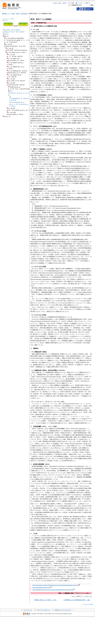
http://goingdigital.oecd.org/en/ (42, 587)
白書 (17, 13)
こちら (90, 596)
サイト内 (80, 2)
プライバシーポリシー (43, 610)
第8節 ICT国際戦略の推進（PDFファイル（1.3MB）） (74, 593)
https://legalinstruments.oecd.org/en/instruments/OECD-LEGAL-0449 (53, 589)
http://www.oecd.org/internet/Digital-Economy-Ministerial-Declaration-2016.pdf (56, 585)
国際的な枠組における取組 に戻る (45, 600)
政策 (13, 13)
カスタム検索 (71, 2)
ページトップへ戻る (88, 604)
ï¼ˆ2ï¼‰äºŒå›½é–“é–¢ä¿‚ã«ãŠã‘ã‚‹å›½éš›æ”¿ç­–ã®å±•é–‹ (19, 104)
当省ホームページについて (63, 610)
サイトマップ (28, 610)
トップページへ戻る (8, 18)
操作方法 (5, 20)
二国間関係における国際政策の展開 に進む (76, 600)
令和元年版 (23, 13)
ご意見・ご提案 (57, 3)
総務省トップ (6, 13)
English (64, 3)
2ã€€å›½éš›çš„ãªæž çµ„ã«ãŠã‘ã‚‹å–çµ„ (20, 93)
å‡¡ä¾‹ (6, 34)
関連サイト (88, 2)
